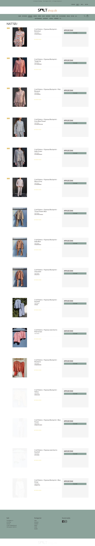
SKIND (35, 527)
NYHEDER (36, 522)
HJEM (35, 520)
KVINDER (36, 523)
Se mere (36, 528)
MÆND (35, 525)
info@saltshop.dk (13, 525)
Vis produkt (75, 93)
